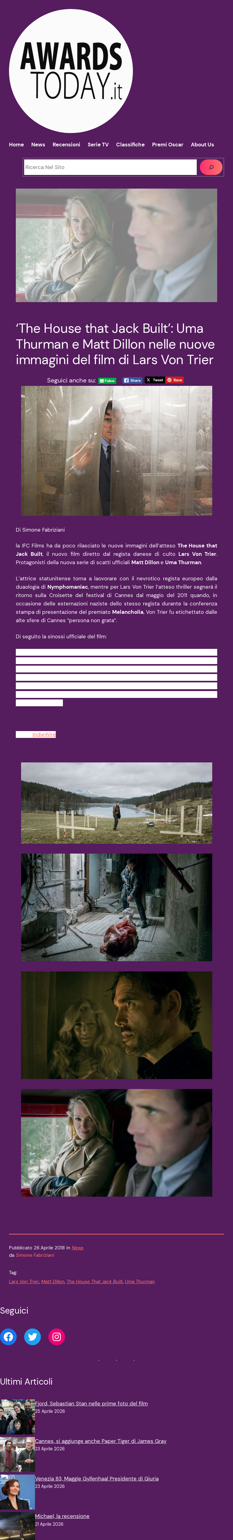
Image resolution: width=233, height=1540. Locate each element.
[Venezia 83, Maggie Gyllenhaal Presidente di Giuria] (17, 1493)
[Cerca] (211, 167)
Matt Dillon (52, 1282)
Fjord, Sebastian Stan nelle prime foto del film (91, 1403)
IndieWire (44, 734)
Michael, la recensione (62, 1516)
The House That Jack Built (95, 1282)
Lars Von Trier (24, 1282)
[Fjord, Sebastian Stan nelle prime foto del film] (17, 1418)
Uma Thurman (140, 1282)
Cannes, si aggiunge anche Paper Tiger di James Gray (100, 1441)
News (78, 1248)
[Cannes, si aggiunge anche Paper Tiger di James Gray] (17, 1456)
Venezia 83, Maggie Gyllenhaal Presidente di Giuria (97, 1478)
